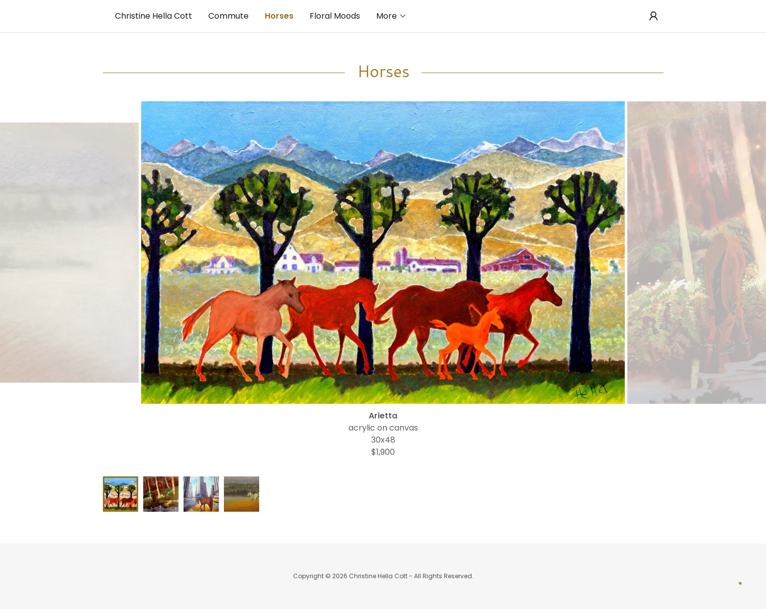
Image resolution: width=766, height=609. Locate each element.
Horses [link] (279, 16)
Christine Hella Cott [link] (153, 16)
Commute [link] (228, 16)
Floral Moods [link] (335, 16)
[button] (391, 16)
